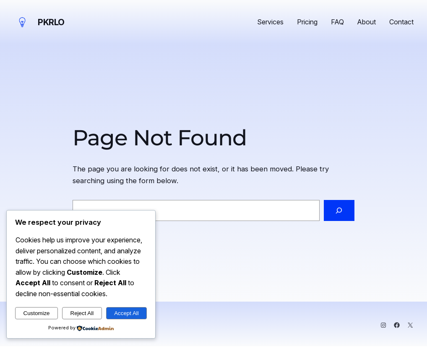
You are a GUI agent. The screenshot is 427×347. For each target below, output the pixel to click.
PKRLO (51, 22)
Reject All (82, 313)
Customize (36, 313)
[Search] (339, 210)
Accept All (126, 313)
